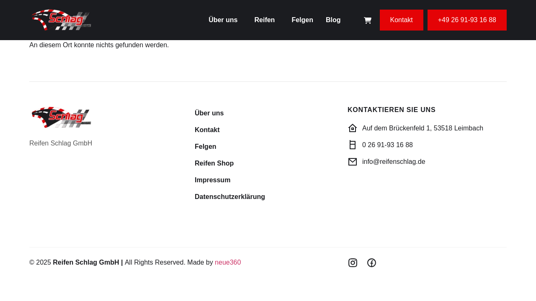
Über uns (223, 19)
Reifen (264, 19)
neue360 (228, 262)
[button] (225, 20)
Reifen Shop (214, 163)
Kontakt (207, 129)
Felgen (302, 19)
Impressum (212, 180)
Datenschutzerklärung (230, 196)
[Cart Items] (367, 20)
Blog (333, 19)
